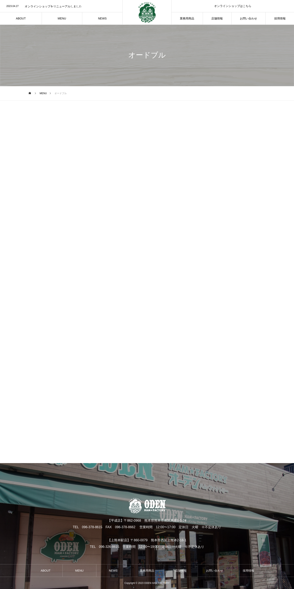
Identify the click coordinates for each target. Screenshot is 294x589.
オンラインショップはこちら (232, 6)
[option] (61, 6)
